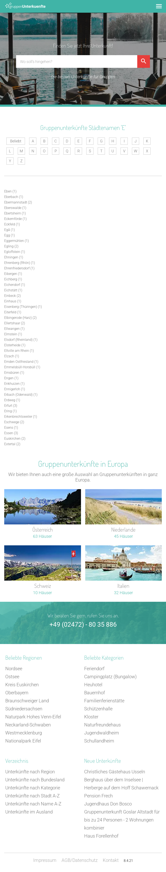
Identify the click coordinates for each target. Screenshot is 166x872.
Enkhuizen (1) (14, 384)
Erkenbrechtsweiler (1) (20, 417)
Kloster (91, 716)
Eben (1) (10, 191)
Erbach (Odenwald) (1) (20, 395)
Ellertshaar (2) (14, 323)
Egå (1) (9, 230)
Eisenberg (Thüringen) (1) (23, 307)
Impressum (44, 860)
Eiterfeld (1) (12, 312)
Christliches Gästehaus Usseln (114, 771)
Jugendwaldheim (101, 733)
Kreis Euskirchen (22, 684)
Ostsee (12, 676)
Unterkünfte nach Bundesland (34, 779)
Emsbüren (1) (14, 373)
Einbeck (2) (12, 296)
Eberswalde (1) (15, 208)
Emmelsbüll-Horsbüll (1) (22, 367)
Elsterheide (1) (14, 345)
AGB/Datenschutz (80, 860)
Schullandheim (99, 741)
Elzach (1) (11, 356)
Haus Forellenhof (101, 836)
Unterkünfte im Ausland (29, 812)
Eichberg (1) (13, 279)
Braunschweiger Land (27, 700)
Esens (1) (11, 428)
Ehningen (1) (13, 257)
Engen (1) (11, 378)
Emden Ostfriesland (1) (21, 362)
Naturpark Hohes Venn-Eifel (33, 716)
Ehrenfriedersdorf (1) (19, 268)
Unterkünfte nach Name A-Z (33, 803)
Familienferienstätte (104, 700)
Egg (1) (9, 235)
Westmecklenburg (23, 733)
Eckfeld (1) (12, 224)
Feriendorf (94, 668)
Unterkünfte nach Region (30, 771)
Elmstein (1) (13, 334)
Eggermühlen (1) (16, 241)
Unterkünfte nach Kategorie (32, 787)
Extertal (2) (12, 444)
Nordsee (13, 668)
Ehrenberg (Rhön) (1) (19, 263)
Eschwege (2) (14, 422)
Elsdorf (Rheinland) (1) (20, 340)
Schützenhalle (98, 708)
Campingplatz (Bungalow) (110, 676)
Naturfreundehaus (102, 724)
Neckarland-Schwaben (28, 724)
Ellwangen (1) (14, 329)
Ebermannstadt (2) (18, 202)
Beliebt (15, 141)
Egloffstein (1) (14, 252)
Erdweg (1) (12, 400)
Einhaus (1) (12, 301)
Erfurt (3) (10, 406)
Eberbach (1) (13, 197)
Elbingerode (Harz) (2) (20, 318)
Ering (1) (10, 411)
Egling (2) (11, 246)
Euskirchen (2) (14, 439)
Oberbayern (16, 692)
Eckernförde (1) (15, 219)
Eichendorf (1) (14, 285)
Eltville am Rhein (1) (19, 351)
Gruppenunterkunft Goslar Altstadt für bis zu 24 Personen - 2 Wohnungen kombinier (122, 820)
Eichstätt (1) (13, 290)
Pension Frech (98, 795)
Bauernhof (94, 692)
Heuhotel (93, 684)
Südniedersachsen (23, 708)
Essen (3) (11, 433)
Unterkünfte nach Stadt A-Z (32, 795)
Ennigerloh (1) (14, 389)
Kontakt (111, 860)
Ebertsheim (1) (15, 213)
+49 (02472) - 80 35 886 (83, 624)
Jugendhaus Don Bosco (108, 803)
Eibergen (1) (13, 274)
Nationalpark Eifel (23, 741)
